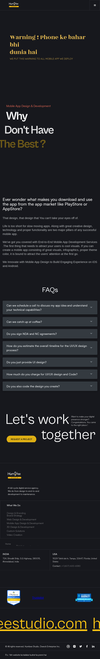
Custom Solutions (16, 533)
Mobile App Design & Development (25, 525)
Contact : (66, 567)
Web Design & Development (21, 522)
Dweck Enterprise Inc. (50, 646)
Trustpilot (38, 597)
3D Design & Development (20, 529)
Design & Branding (16, 520)
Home (8, 544)
